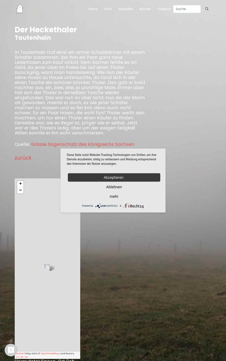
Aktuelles (125, 9)
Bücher (145, 9)
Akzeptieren (114, 177)
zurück (23, 157)
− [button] (20, 190)
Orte (108, 9)
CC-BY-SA (22, 357)
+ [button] (20, 184)
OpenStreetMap (50, 353)
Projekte (164, 9)
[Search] (187, 9)
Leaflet (20, 353)
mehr (114, 196)
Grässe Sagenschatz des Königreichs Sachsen (82, 144)
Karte (93, 9)
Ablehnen (114, 187)
